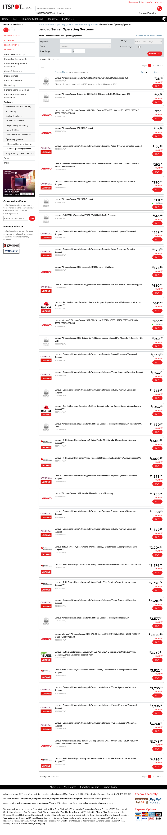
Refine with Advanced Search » (150, 35)
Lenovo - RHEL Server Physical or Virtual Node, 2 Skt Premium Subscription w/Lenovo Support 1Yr (98, 564)
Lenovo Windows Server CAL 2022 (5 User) (74, 199)
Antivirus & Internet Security (18, 106)
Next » (159, 65)
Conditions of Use (89, 786)
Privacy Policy (110, 786)
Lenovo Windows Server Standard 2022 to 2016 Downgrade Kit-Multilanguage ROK (91, 77)
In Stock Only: (130, 46)
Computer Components (15, 58)
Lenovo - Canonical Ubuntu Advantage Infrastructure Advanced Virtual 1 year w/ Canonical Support (99, 372)
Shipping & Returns (32, 18)
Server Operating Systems (86, 24)
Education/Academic (15, 120)
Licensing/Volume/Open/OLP (18, 134)
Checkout (159, 2)
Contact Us (68, 18)
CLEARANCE (10, 40)
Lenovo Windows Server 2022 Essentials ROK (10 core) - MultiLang (84, 267)
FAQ (15, 18)
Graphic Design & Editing (17, 125)
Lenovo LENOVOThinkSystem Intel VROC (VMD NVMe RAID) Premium (85, 215)
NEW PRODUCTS (12, 35)
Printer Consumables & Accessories (15, 96)
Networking (9, 85)
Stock (156, 72)
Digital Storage (11, 75)
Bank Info (52, 18)
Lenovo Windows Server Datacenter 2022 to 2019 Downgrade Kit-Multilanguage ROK (92, 94)
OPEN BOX (9, 49)
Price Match (69, 786)
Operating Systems (64, 24)
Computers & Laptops (14, 54)
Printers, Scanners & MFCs (16, 89)
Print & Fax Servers (13, 80)
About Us (55, 786)
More (6, 162)
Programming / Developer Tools (20, 153)
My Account (133, 2)
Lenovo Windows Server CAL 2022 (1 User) (74, 128)
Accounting (11, 111)
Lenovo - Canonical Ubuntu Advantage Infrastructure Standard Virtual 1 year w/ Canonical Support (98, 284)
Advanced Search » (147, 13)
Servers (7, 158)
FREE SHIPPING (11, 44)
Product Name (61, 72)
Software (50, 24)
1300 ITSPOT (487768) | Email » (49, 13)
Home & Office (12, 130)
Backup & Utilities (14, 116)
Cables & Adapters (13, 71)
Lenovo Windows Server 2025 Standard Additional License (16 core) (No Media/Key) (92, 617)
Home (5, 18)
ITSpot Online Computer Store (98, 794)
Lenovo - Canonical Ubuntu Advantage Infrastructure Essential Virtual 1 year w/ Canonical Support (98, 146)
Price (144, 72)
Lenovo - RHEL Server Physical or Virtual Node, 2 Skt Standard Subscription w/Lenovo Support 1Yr (98, 458)
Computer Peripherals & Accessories (15, 65)
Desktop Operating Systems (19, 144)
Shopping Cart (146, 2)
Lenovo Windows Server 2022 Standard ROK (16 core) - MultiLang (84, 493)
